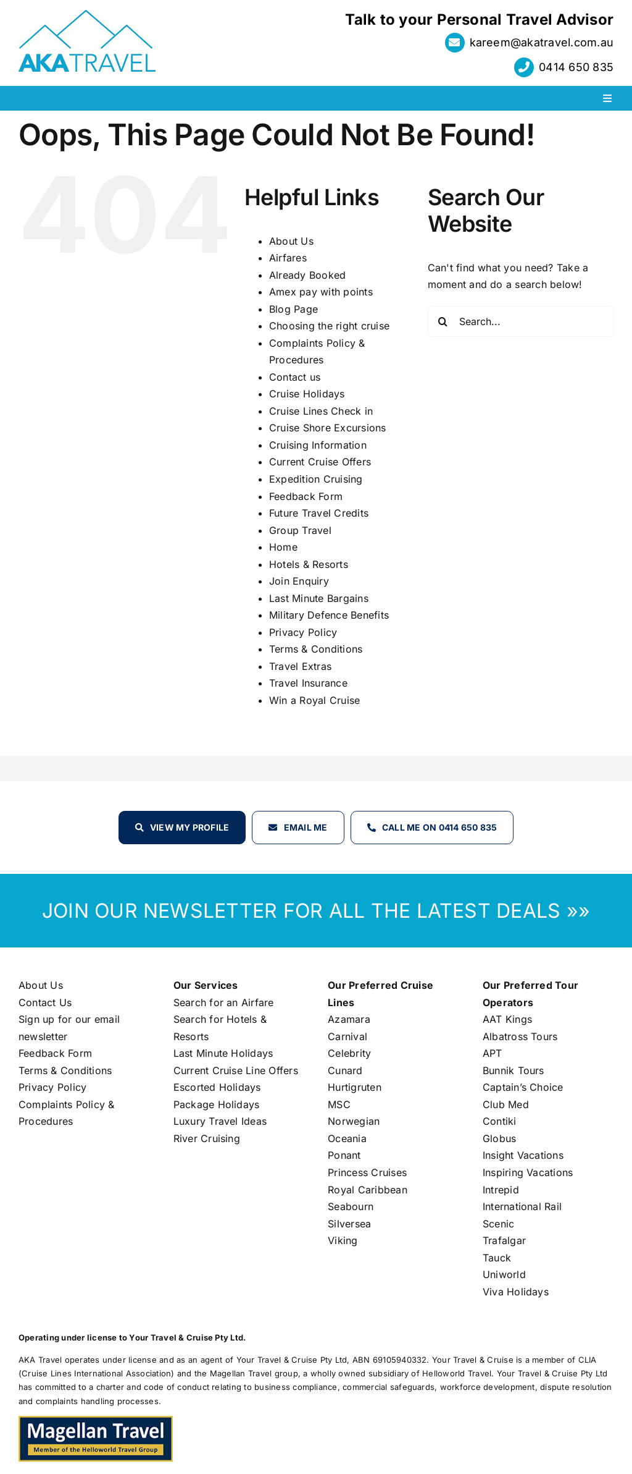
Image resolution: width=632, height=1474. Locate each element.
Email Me (306, 827)
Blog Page (293, 309)
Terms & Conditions (315, 649)
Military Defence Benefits (329, 615)
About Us (291, 241)
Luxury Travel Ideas (220, 1121)
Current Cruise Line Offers (235, 1070)
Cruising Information (318, 445)
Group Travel (300, 530)
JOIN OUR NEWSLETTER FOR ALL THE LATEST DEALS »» (316, 911)
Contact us (294, 377)
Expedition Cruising (316, 479)
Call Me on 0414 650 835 (439, 827)
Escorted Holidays (217, 1087)
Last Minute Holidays (223, 1053)
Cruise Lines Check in (321, 411)
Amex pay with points (321, 292)
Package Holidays (216, 1104)
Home (283, 547)
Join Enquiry (299, 581)
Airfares (288, 258)
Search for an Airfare (223, 1002)
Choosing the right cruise (329, 326)
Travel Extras (300, 666)
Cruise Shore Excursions (327, 427)
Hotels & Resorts (308, 564)
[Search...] (520, 321)
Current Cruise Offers (320, 461)
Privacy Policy (303, 632)
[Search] (443, 321)
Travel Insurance (308, 683)
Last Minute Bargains (318, 598)
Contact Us (45, 1002)
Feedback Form (306, 496)
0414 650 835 (576, 67)
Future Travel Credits (318, 513)
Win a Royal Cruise (314, 700)
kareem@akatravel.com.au (542, 42)
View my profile (190, 827)
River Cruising (206, 1138)
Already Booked (307, 275)
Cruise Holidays (307, 394)
